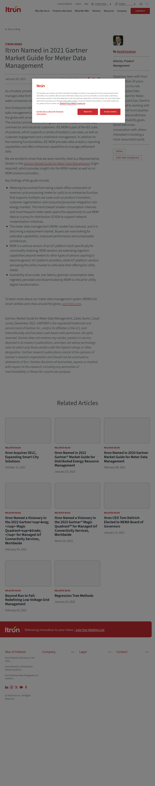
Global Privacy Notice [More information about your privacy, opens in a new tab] (68, 103)
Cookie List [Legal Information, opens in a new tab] (81, 103)
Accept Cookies (110, 111)
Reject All (88, 111)
